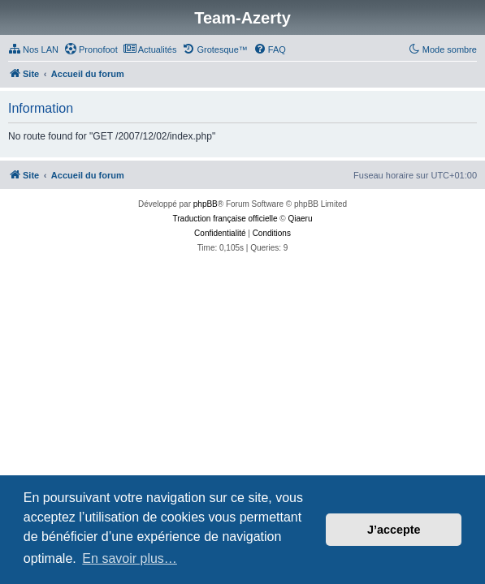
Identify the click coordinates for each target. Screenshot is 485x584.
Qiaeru (300, 218)
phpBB (205, 204)
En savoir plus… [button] (129, 558)
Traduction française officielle (225, 218)
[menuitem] (33, 49)
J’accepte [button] (394, 529)
